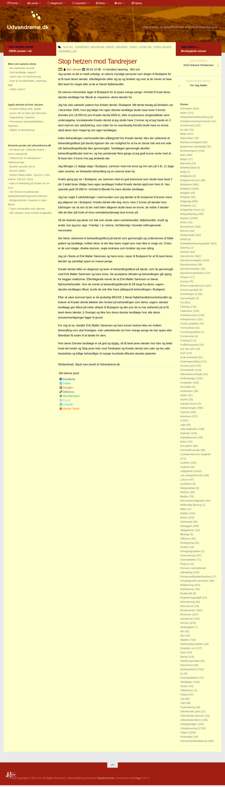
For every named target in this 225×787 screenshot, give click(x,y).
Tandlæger (186, 683)
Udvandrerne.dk (34, 28)
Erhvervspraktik (189, 291)
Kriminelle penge (190, 451)
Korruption (186, 447)
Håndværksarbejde (191, 375)
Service (185, 624)
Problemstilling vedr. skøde (25, 110)
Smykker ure (188, 649)
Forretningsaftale (190, 333)
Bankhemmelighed (191, 143)
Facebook (67, 380)
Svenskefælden (189, 679)
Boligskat (186, 207)
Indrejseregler (188, 409)
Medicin (185, 493)
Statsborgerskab (190, 662)
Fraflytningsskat (189, 346)
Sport (183, 654)
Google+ (66, 389)
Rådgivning (187, 586)
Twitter (65, 385)
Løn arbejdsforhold (191, 477)
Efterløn (185, 253)
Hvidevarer (187, 392)
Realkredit (186, 595)
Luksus (184, 481)
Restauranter (188, 611)
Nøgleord (51, 4)
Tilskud (184, 696)
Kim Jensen (74, 71)
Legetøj (185, 468)
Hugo (138, 779)
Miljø (183, 510)
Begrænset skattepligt (193, 148)
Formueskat (187, 329)
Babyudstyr (187, 139)
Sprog (184, 658)
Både (183, 135)
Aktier (184, 114)
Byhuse (185, 232)
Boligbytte (186, 177)
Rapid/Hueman (106, 779)
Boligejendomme (190, 181)
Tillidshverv (187, 692)
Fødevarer (186, 312)
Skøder (184, 641)
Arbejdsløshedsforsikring (195, 118)
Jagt (183, 426)
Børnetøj (185, 165)
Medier (184, 498)
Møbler (184, 514)
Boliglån (185, 194)
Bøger (184, 160)
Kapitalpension (189, 439)
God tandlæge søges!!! (22, 74)
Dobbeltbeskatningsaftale (195, 245)
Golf (183, 354)
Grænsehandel (189, 358)
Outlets (184, 548)
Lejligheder (187, 472)
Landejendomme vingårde (195, 455)
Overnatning (187, 557)
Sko (182, 637)
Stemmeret (187, 666)
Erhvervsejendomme (192, 287)
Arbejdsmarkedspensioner (195, 122)
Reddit (65, 402)
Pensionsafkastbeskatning (195, 578)
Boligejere (186, 186)
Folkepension (188, 321)
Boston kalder (17, 172)
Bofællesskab (188, 169)
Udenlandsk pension (192, 717)
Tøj (182, 700)
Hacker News (69, 410)
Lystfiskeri (186, 485)
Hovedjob (186, 388)
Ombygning (187, 544)
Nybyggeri (186, 527)
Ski (182, 633)
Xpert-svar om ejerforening (25, 78)
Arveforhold (187, 127)
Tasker (184, 687)
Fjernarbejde (188, 299)
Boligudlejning (188, 215)
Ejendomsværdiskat (192, 274)
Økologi (185, 536)
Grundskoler (187, 371)
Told (183, 704)
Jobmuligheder (189, 430)
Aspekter (74, 4)
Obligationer (187, 531)
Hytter (184, 396)
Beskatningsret (189, 152)
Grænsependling (190, 363)
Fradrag (185, 342)
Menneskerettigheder (193, 502)
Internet (185, 413)
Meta (94, 4)
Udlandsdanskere (190, 721)
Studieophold (188, 670)
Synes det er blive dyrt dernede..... (29, 114)
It (181, 422)
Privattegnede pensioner (195, 582)
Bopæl (184, 219)
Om (111, 4)
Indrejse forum (189, 405)
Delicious (66, 393)
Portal (11, 4)
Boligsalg (186, 202)
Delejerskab (187, 236)
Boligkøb (185, 190)
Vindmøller (187, 738)
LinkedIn (66, 406)
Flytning (185, 308)
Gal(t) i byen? (17, 90)
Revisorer (186, 616)
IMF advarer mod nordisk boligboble (30, 214)
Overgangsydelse (190, 552)
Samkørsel (187, 620)
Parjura (184, 565)
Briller (184, 224)
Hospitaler (186, 384)
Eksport (185, 278)
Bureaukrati (187, 228)
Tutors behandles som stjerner (27, 210)
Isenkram (186, 418)
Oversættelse (188, 561)
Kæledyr (185, 434)
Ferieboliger (187, 295)
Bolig (183, 173)
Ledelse (185, 464)
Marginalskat (188, 489)
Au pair (184, 131)
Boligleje (185, 198)
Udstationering (189, 730)
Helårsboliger (188, 380)
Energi (184, 283)
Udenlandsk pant (190, 713)
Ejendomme (187, 257)
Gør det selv (187, 350)
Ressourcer (187, 607)
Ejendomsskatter (190, 270)
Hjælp (127, 4)
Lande (30, 4)
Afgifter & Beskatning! (22, 131)
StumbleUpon (69, 397)
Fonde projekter (189, 325)
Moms (184, 519)
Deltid (184, 240)
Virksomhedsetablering (194, 742)
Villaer (184, 734)
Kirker (184, 443)
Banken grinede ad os (22, 168)
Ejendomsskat (188, 266)
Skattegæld (187, 628)
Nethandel (186, 523)
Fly (182, 304)
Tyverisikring (188, 708)
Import (184, 401)
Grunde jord (187, 367)
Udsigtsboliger (189, 725)
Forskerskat (187, 337)
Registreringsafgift (191, 599)
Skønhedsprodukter (192, 645)
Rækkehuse (187, 590)
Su (182, 675)
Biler (183, 156)
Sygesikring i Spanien (22, 119)
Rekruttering (187, 603)
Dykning (185, 249)
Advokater (186, 110)
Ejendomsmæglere (191, 262)
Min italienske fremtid (21, 69)
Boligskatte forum (190, 211)
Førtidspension (189, 316)
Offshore (185, 540)
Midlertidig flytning (191, 506)
